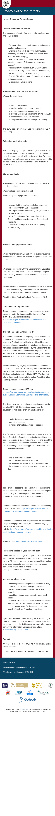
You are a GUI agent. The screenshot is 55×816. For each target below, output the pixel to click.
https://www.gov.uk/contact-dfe (29, 541)
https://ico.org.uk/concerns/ (16, 630)
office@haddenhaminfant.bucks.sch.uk (19, 667)
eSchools (25, 709)
